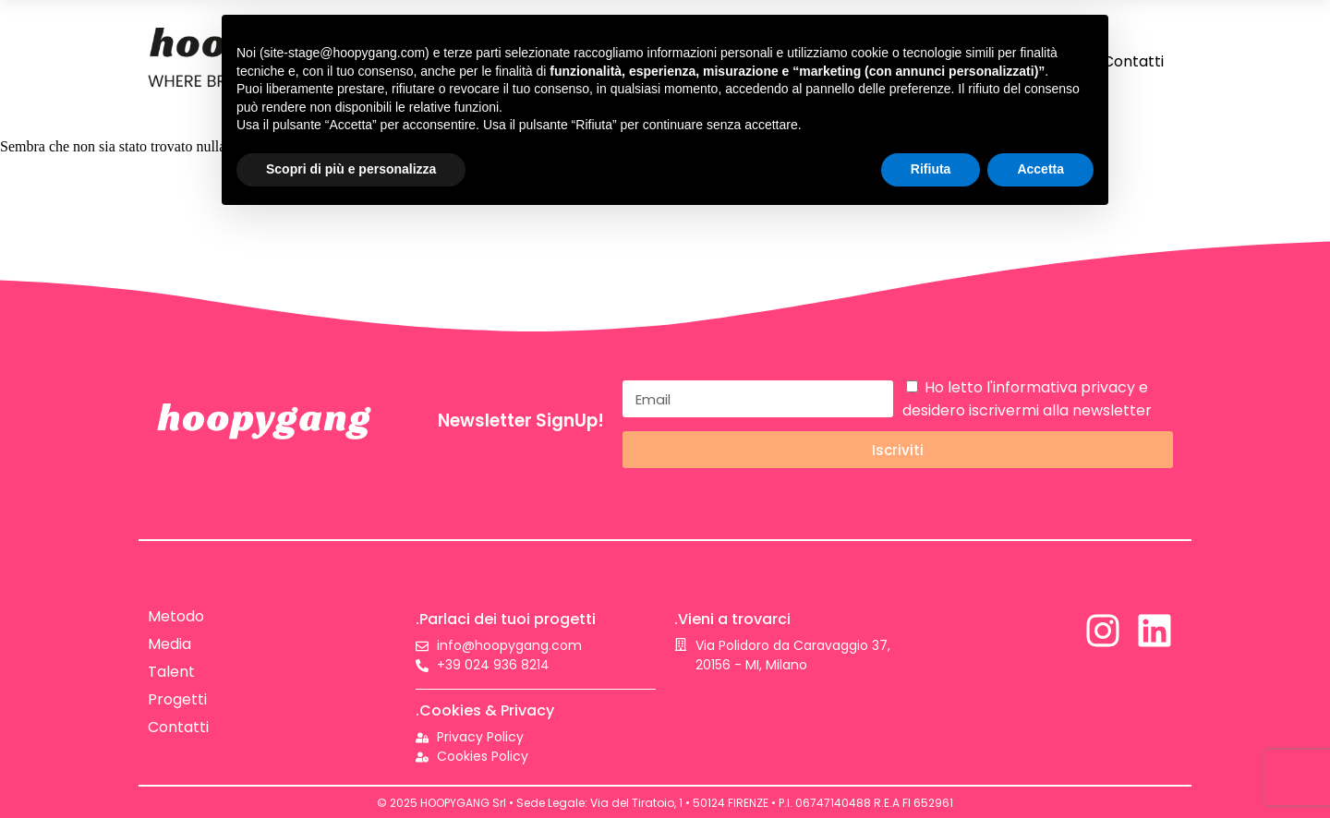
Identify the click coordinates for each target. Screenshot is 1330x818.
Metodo (176, 616)
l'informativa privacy (1060, 387)
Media (169, 644)
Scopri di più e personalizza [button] (351, 169)
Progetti (177, 699)
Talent (171, 671)
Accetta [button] (1040, 169)
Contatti (1133, 61)
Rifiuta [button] (931, 169)
